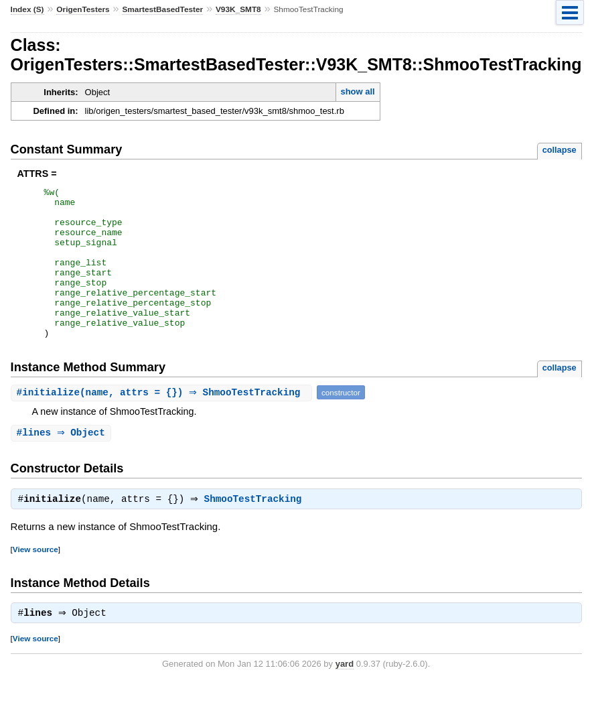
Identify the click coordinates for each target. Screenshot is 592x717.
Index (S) (27, 9)
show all (357, 91)
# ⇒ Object (62, 463)
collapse (559, 150)
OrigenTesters (82, 9)
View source (35, 581)
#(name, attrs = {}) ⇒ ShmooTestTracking (163, 422)
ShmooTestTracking (256, 531)
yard (345, 697)
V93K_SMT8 (238, 9)
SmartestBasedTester (162, 9)
